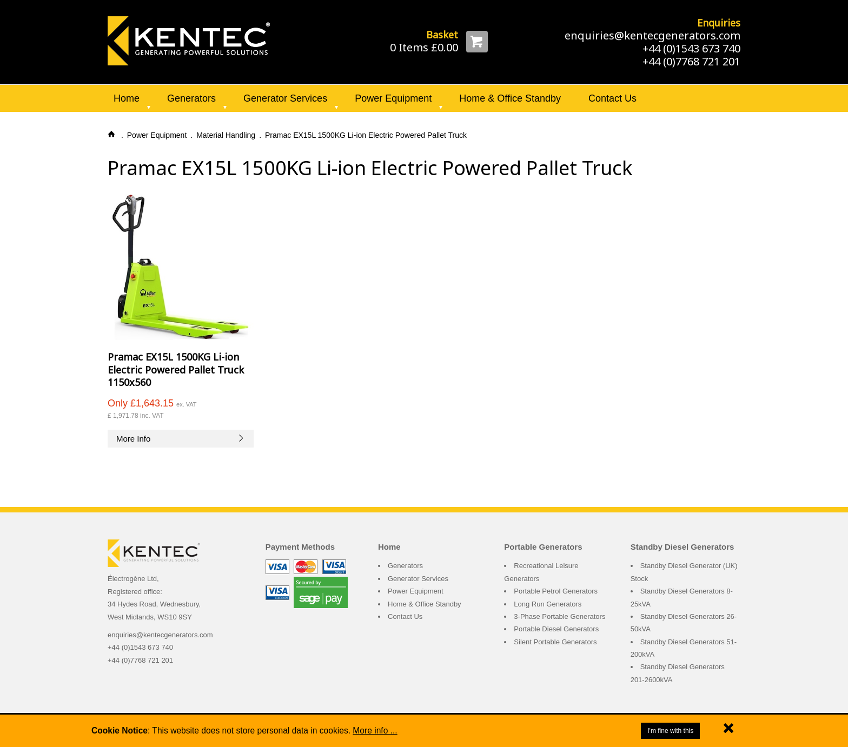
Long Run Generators (547, 604)
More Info (180, 438)
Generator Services (285, 98)
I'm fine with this (670, 731)
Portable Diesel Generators (556, 629)
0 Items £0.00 (424, 47)
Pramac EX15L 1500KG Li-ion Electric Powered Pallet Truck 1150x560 (176, 369)
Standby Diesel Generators (682, 546)
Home (127, 98)
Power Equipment (393, 98)
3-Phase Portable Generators (559, 616)
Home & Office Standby (510, 98)
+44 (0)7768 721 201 (691, 61)
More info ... (375, 730)
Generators (191, 98)
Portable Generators (543, 546)
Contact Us (612, 98)
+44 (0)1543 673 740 (691, 48)
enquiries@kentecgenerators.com (652, 35)
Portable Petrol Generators (556, 591)
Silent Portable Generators (555, 642)
